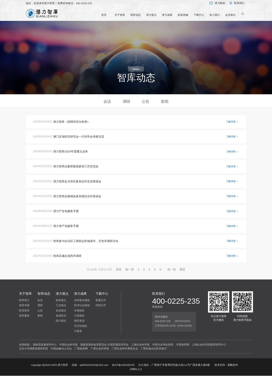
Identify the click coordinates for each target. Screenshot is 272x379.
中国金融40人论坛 (61, 351)
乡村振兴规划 (82, 303)
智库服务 (24, 318)
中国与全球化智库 (162, 347)
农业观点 (61, 313)
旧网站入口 (136, 372)
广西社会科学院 (100, 351)
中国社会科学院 (68, 347)
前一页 (129, 272)
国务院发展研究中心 (45, 347)
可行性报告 (80, 329)
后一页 (171, 272)
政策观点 (61, 303)
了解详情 (232, 122)
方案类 (78, 334)
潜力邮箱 (217, 3)
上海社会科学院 (140, 347)
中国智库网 (182, 347)
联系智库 (24, 313)
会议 (107, 102)
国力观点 (61, 324)
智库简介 (24, 303)
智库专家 (24, 308)
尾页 (182, 272)
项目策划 (79, 324)
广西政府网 (81, 351)
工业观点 (61, 308)
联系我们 (237, 3)
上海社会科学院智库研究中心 (209, 347)
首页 (119, 272)
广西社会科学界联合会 (125, 351)
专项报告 (79, 313)
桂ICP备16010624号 (123, 368)
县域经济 (61, 318)
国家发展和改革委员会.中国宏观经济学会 (104, 347)
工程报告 (79, 318)
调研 (126, 102)
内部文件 (100, 308)
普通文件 (100, 303)
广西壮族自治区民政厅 (154, 351)
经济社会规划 (82, 308)
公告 (145, 102)
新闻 (164, 102)
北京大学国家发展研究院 (33, 351)
